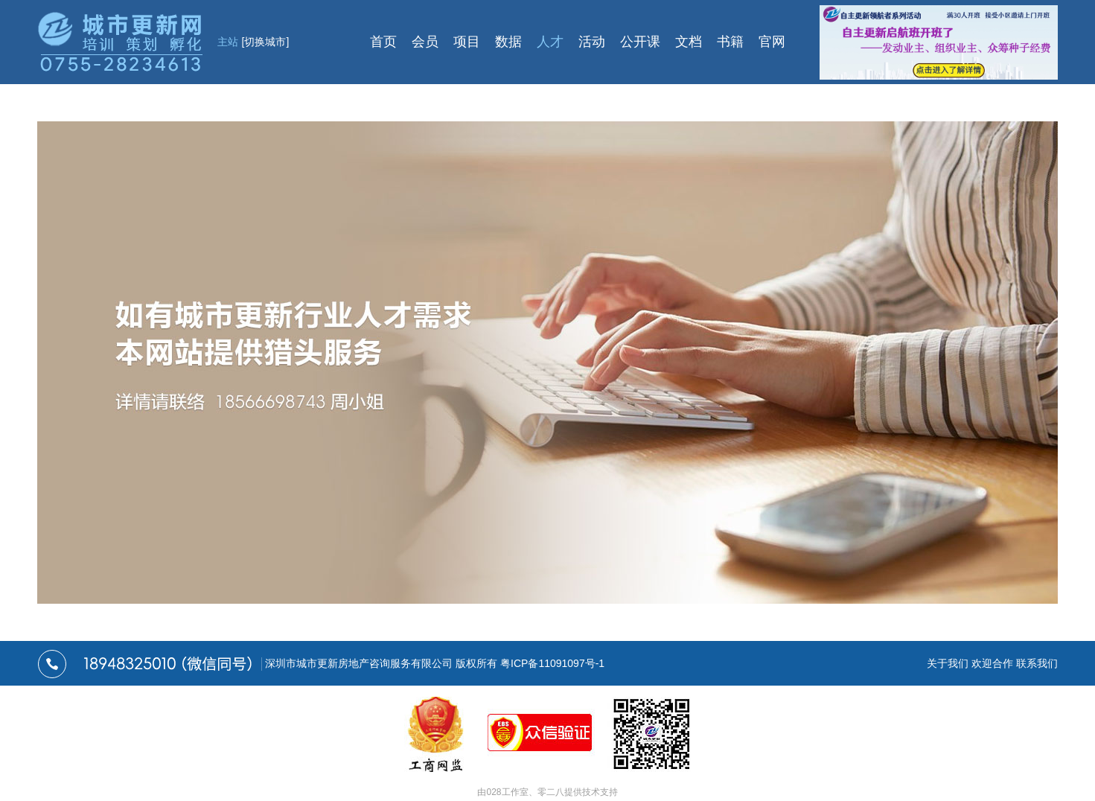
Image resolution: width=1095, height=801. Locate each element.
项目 (466, 41)
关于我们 (947, 663)
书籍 (730, 41)
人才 (550, 41)
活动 (591, 41)
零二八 (550, 792)
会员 (425, 41)
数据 (508, 41)
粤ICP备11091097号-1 (552, 663)
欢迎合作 (992, 663)
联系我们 (1037, 663)
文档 (688, 41)
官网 (772, 41)
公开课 (640, 41)
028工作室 (507, 792)
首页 (383, 41)
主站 (253, 42)
